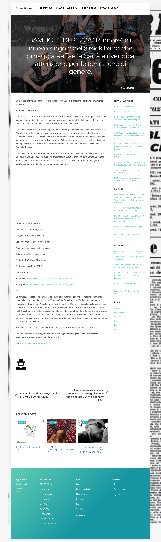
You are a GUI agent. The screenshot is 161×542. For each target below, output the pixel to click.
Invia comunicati (120, 312)
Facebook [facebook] (119, 484)
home (116, 308)
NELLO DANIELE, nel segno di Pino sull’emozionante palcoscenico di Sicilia (129, 126)
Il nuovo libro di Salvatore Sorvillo (127, 112)
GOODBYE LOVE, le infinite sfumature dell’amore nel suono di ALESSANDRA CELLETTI (129, 135)
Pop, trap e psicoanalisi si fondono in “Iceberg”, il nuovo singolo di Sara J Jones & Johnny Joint (84, 395)
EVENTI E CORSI (89, 8)
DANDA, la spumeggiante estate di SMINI (61, 450)
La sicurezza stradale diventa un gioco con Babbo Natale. (128, 227)
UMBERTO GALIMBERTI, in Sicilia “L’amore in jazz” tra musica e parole (127, 118)
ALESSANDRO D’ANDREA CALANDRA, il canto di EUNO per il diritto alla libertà (129, 163)
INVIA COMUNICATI (109, 8)
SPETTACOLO (46, 8)
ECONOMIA (47, 514)
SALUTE (60, 8)
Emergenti (48, 495)
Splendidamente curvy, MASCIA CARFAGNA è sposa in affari (126, 171)
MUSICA (80, 34)
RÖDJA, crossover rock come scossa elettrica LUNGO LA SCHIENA (91, 450)
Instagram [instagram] (119, 489)
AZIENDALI (72, 8)
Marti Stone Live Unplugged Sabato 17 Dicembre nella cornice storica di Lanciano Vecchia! (129, 218)
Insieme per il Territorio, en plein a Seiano (127, 235)
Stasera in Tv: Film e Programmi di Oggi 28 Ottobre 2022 (38, 395)
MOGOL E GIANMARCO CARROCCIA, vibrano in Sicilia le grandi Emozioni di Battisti (129, 146)
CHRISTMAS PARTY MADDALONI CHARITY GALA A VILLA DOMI (127, 209)
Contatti (117, 329)
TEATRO (45, 499)
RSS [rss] (116, 494)
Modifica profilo (120, 317)
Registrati (118, 321)
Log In (116, 325)
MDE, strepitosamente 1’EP (28, 448)
